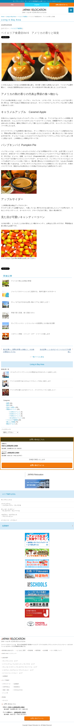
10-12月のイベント (16, 418)
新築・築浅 (6, 690)
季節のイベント (11, 409)
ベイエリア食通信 (22, 16)
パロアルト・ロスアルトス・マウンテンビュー (9, 515)
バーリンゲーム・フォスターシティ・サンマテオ (11, 504)
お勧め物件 (5, 657)
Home (2, 16)
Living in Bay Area (11, 16)
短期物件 (5, 526)
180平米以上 (6, 686)
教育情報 (38, 650)
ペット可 (5, 693)
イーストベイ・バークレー (9, 520)
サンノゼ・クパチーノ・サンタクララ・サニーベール (10, 510)
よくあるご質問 (21, 650)
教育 (7, 403)
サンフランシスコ (6, 500)
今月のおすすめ (18, 690)
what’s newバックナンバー (9, 653)
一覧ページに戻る (38, 357)
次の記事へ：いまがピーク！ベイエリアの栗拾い (55, 351)
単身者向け (17, 686)
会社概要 (45, 650)
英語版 (4, 697)
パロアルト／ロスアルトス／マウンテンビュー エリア (18, 670)
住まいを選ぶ (10, 407)
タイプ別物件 (5, 680)
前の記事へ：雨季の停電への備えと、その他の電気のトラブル (18, 351)
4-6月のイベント (15, 414)
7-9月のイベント (15, 416)
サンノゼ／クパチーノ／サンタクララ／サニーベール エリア (20, 667)
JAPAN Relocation (35, 474)
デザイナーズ (6, 684)
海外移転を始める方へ (8, 650)
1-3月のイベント (15, 412)
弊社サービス (10, 424)
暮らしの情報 (10, 422)
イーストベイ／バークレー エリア (13, 673)
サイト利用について (56, 650)
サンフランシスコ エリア (10, 661)
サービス (5, 700)
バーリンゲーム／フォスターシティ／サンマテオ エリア (19, 664)
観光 (7, 405)
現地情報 (30, 650)
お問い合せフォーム (37, 465)
